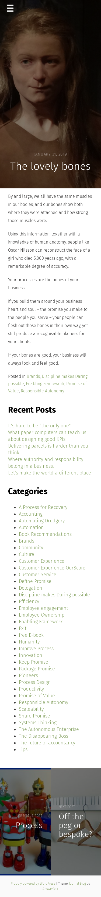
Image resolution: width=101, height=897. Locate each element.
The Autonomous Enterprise (49, 729)
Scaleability (31, 709)
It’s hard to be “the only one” (39, 426)
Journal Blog (78, 883)
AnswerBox (50, 889)
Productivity (31, 689)
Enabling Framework (45, 383)
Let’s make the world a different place (49, 473)
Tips (23, 749)
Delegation (30, 588)
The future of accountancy (47, 743)
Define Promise (35, 581)
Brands (33, 376)
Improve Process (36, 649)
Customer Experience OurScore (52, 568)
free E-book (31, 635)
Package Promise (37, 669)
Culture (26, 554)
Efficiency (29, 601)
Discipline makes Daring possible (54, 595)
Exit (22, 628)
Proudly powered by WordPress (33, 883)
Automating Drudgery (42, 521)
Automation (31, 527)
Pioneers (28, 675)
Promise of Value (37, 696)
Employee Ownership (41, 615)
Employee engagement (43, 608)
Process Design (35, 682)
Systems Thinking (38, 723)
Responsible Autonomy (42, 390)
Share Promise (34, 716)
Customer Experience (41, 561)
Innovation (30, 655)
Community (31, 548)
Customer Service (37, 575)
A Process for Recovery (43, 507)
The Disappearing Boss (43, 736)
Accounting (31, 514)
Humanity (29, 642)
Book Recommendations (45, 534)
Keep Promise (33, 662)
